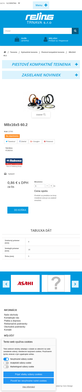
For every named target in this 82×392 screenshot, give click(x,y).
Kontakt (7, 330)
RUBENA (9, 150)
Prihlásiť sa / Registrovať (58, 41)
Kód (5, 131)
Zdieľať (22, 141)
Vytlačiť (11, 174)
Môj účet (53, 38)
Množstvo (38, 182)
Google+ (35, 141)
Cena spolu (42, 191)
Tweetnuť (10, 141)
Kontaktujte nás (11, 318)
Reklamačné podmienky (15, 324)
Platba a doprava (12, 321)
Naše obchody (11, 315)
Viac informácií (28, 387)
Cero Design (68, 386)
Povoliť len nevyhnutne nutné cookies (28, 381)
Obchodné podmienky (14, 327)
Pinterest (48, 141)
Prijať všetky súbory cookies (28, 374)
